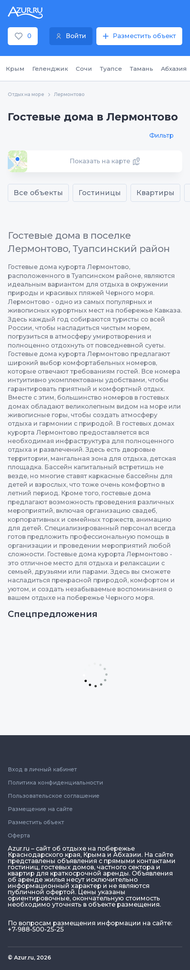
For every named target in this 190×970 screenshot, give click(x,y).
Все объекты (38, 193)
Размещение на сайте (40, 809)
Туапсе (111, 68)
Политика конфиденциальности (55, 782)
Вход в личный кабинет (42, 769)
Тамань (141, 68)
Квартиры (155, 193)
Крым (15, 68)
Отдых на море (26, 94)
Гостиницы (99, 193)
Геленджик (50, 68)
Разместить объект (36, 822)
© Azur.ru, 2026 (29, 957)
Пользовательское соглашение (53, 795)
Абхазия (174, 68)
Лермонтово (69, 94)
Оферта (19, 835)
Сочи (84, 68)
